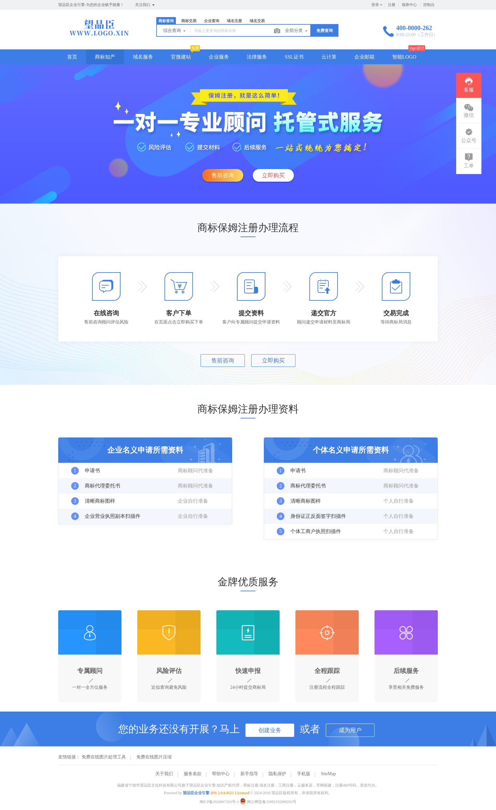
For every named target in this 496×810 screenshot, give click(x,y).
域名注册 (234, 21)
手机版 (303, 773)
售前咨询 (222, 175)
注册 (391, 5)
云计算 (329, 57)
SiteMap (328, 773)
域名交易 (257, 21)
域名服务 (143, 57)
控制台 (429, 5)
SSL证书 (294, 57)
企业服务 (219, 57)
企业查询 (211, 21)
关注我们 (145, 5)
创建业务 (269, 730)
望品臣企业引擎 (196, 793)
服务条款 (193, 773)
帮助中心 (221, 773)
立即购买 (273, 175)
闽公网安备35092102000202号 (268, 802)
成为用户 (350, 730)
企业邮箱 (364, 57)
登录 (375, 5)
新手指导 (249, 773)
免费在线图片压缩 (154, 757)
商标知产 (105, 57)
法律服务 (257, 57)
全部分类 (296, 31)
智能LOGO (404, 57)
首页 (72, 57)
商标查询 (166, 21)
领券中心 (409, 5)
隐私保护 (277, 773)
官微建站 (181, 57)
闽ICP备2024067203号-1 (219, 802)
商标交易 (188, 21)
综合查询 (175, 31)
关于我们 (164, 773)
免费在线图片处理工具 (104, 757)
